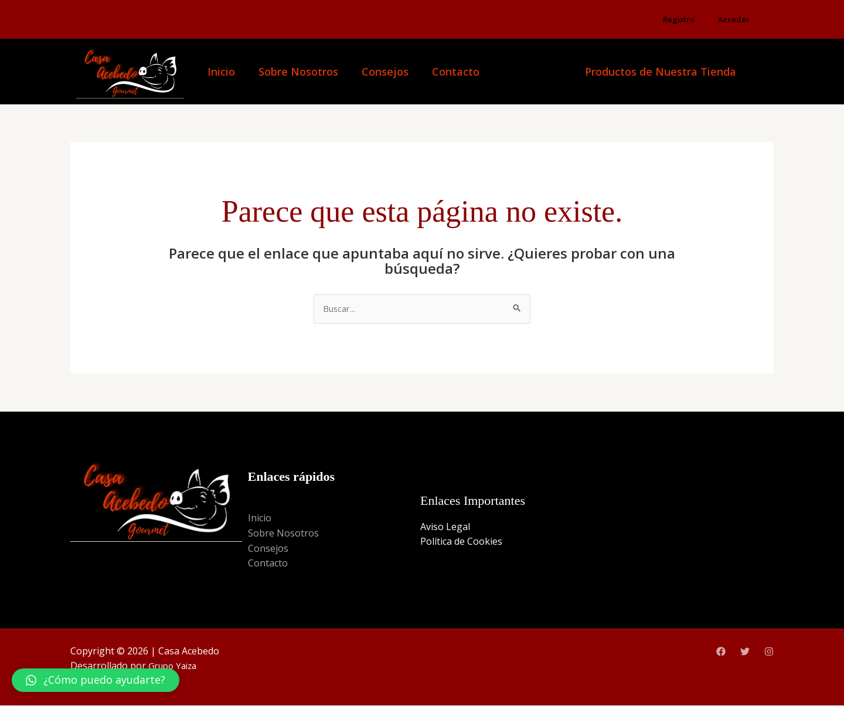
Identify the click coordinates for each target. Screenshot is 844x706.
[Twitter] (745, 652)
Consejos (385, 72)
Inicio (221, 72)
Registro (679, 19)
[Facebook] (721, 652)
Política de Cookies (461, 542)
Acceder (734, 19)
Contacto (455, 72)
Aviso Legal (445, 527)
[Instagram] (769, 652)
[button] (95, 680)
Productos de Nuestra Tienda (660, 72)
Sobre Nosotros (298, 72)
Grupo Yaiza (175, 666)
